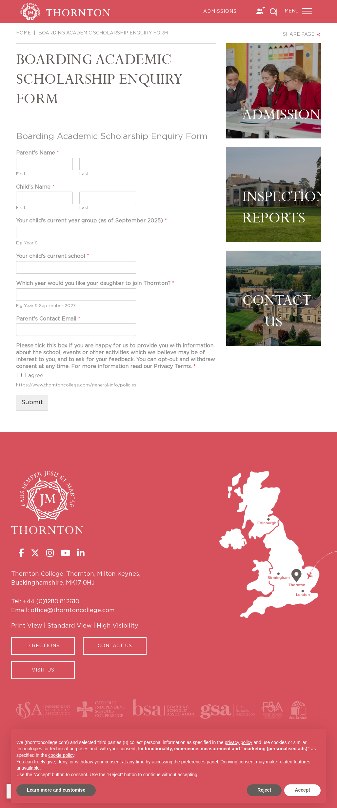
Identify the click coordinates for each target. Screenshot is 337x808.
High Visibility (117, 626)
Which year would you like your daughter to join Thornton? (95, 283)
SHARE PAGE (298, 34)
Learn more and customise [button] (56, 790)
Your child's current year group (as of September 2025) (91, 220)
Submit (32, 402)
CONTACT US (115, 646)
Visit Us (43, 670)
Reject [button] (264, 790)
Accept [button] (302, 790)
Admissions (220, 11)
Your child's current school (52, 256)
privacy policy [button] (238, 742)
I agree (34, 375)
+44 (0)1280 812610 (51, 602)
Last (84, 174)
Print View (26, 626)
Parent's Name (37, 152)
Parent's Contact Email (48, 318)
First (21, 174)
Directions (43, 646)
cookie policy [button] (61, 755)
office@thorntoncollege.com (73, 610)
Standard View (69, 626)
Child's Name (35, 187)
